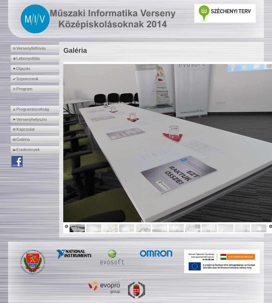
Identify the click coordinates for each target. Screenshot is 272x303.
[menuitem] (35, 48)
